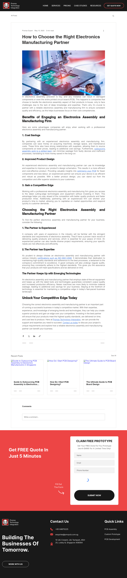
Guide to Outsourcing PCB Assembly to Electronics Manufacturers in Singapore (27, 383)
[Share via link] (40, 336)
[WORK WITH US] (15, 564)
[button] (96, 5)
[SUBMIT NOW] (94, 495)
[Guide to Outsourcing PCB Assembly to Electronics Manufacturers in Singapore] (27, 369)
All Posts (14, 16)
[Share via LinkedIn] (34, 336)
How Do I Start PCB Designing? (59, 383)
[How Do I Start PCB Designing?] (63, 369)
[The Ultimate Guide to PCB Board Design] (100, 369)
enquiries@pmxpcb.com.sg (66, 534)
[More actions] (103, 30)
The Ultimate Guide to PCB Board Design (99, 383)
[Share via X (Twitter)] (29, 336)
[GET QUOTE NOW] (114, 5)
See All (113, 356)
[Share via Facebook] (23, 336)
